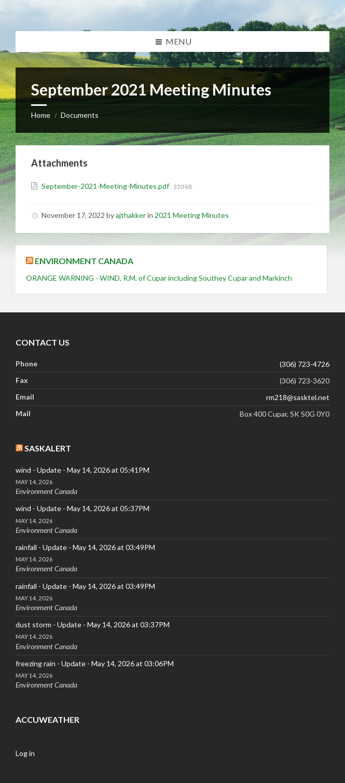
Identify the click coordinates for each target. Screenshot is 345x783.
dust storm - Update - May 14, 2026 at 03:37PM (93, 624)
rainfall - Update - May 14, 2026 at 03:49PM (85, 547)
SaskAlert (47, 448)
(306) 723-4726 (304, 364)
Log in (25, 753)
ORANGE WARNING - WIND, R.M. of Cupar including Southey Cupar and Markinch (159, 277)
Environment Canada (84, 261)
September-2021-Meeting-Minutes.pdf (106, 186)
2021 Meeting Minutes (192, 215)
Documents (80, 115)
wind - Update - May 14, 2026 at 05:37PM (82, 508)
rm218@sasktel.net (297, 397)
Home (40, 115)
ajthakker (131, 215)
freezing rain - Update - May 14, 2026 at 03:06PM (95, 663)
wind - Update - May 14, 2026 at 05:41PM (82, 469)
